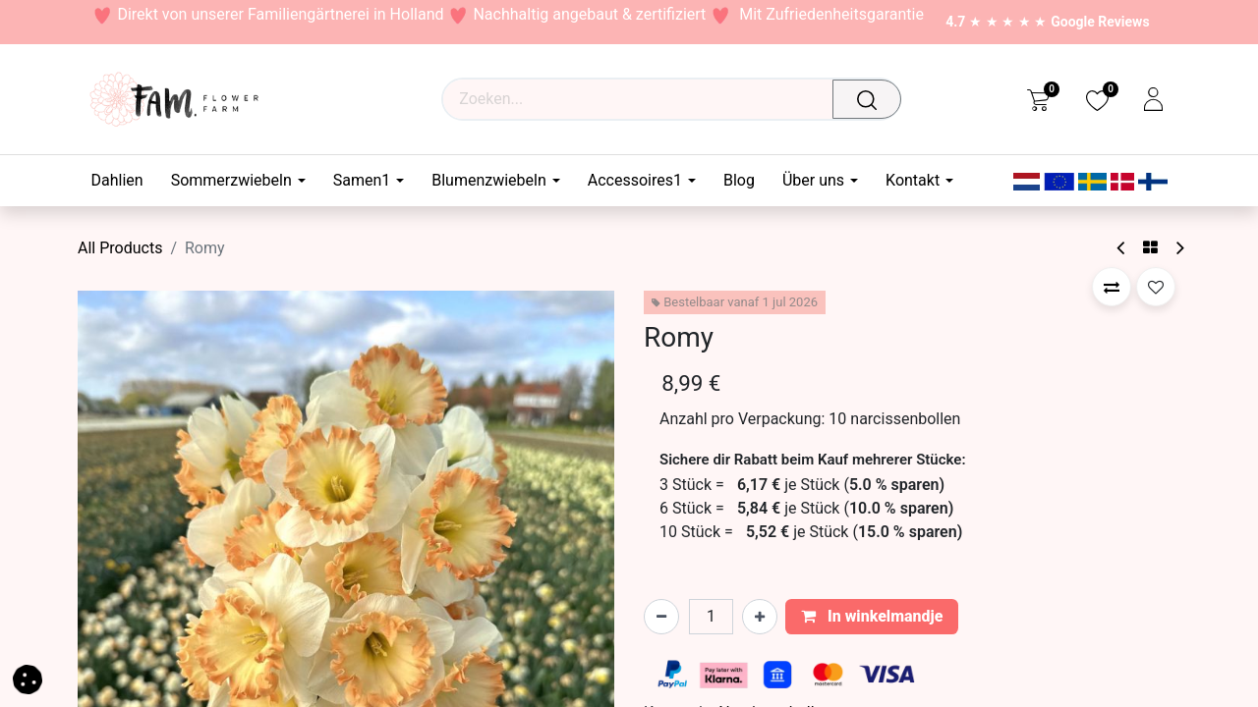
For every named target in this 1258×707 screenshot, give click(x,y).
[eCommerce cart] (1038, 99)
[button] (1111, 286)
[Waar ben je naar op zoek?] (871, 99)
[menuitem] (124, 180)
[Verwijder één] (661, 616)
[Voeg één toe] (759, 616)
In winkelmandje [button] (872, 616)
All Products (120, 248)
